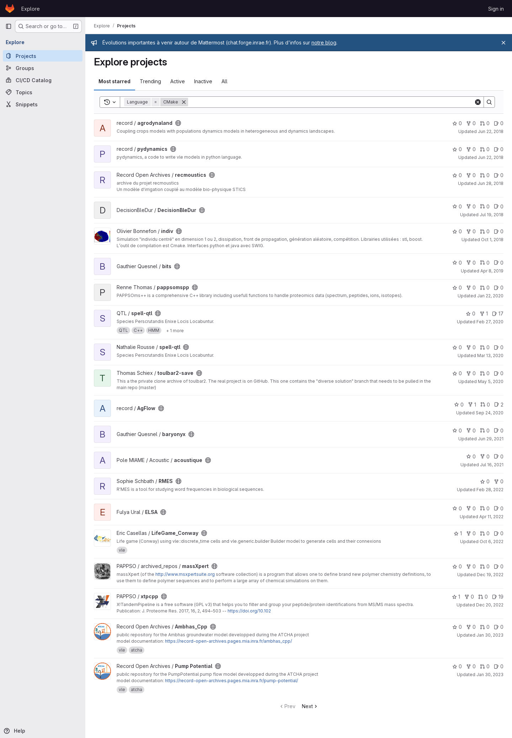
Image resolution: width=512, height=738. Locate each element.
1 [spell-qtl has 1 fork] (484, 313)
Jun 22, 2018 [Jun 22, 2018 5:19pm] (490, 157)
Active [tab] (177, 81)
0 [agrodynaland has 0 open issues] (498, 123)
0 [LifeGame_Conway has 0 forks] (471, 533)
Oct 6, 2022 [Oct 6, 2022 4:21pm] (491, 541)
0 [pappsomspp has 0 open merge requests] (485, 288)
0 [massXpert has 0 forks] (471, 566)
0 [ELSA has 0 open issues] (498, 508)
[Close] (503, 42)
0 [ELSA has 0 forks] (471, 508)
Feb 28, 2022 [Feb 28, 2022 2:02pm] (489, 489)
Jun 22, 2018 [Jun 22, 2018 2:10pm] (490, 131)
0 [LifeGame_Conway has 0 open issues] (498, 533)
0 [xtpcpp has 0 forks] (469, 597)
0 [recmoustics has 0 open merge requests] (485, 175)
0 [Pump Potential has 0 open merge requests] (485, 666)
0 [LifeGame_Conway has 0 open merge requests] (485, 533)
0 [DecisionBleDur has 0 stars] (457, 206)
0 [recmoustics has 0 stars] (457, 175)
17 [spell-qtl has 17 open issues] (497, 313)
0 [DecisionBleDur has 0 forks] (471, 206)
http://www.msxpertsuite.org (185, 574)
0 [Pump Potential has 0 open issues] (498, 666)
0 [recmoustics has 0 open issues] (498, 175)
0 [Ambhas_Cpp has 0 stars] (457, 627)
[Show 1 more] (175, 330)
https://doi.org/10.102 (249, 611)
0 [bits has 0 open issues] (498, 263)
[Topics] (42, 92)
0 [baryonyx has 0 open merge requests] (485, 431)
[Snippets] (42, 104)
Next (310, 706)
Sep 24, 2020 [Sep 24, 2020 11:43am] (489, 412)
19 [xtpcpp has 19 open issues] (497, 597)
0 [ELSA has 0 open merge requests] (485, 508)
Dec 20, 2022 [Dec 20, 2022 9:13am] (489, 604)
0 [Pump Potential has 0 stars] (457, 666)
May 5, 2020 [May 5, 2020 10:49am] (490, 381)
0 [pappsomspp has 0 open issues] (498, 288)
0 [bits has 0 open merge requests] (485, 263)
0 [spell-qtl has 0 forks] (471, 347)
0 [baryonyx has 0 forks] (471, 431)
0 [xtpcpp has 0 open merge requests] (483, 597)
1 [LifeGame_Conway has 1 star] (458, 533)
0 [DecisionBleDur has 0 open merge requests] (485, 206)
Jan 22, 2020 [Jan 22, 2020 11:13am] (490, 295)
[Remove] (184, 102)
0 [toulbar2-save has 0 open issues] (498, 373)
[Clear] (478, 102)
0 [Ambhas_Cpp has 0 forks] (471, 627)
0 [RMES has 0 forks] (498, 481)
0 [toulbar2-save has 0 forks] (471, 373)
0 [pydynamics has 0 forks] (471, 149)
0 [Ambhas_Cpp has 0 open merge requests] (485, 627)
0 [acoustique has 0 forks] (485, 456)
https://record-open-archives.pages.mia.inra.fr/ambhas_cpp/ (228, 641)
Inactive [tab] (203, 81)
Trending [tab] (150, 81)
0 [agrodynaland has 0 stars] (457, 123)
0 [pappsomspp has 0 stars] (457, 288)
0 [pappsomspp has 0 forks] (471, 288)
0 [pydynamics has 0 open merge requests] (485, 149)
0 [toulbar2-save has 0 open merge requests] (485, 373)
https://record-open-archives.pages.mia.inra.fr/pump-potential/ (231, 680)
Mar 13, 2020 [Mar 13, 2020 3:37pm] (490, 355)
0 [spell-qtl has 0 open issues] (498, 347)
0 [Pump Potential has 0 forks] (471, 666)
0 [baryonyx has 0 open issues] (498, 431)
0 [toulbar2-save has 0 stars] (457, 373)
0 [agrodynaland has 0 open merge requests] (485, 123)
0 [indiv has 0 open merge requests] (485, 231)
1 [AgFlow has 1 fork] (472, 405)
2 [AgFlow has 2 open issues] (498, 405)
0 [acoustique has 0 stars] (471, 456)
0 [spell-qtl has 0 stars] (470, 313)
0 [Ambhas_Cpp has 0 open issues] (498, 627)
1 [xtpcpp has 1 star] (456, 597)
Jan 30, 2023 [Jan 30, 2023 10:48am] (489, 674)
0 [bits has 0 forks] (471, 263)
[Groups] (42, 68)
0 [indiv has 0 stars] (457, 231)
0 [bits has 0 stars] (457, 263)
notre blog (323, 42)
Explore (30, 9)
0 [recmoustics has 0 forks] (471, 175)
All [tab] (225, 81)
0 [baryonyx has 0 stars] (457, 431)
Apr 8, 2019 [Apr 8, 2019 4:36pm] (491, 271)
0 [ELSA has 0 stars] (457, 508)
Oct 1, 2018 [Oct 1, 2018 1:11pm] (492, 239)
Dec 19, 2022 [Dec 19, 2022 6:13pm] (490, 574)
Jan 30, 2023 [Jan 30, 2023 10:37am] (489, 635)
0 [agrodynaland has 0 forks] (471, 123)
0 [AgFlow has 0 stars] (459, 405)
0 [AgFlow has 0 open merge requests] (485, 405)
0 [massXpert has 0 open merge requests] (485, 566)
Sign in (496, 9)
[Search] (331, 102)
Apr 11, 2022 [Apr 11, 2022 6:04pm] (491, 516)
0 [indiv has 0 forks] (471, 231)
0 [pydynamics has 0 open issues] (498, 149)
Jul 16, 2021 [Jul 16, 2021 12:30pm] (491, 464)
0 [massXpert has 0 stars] (457, 566)
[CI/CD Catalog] (42, 80)
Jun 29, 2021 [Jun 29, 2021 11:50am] (490, 438)
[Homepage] (10, 8)
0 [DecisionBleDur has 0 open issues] (498, 206)
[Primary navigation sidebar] (8, 26)
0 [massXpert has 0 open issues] (498, 566)
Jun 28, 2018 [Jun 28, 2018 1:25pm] (490, 183)
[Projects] (42, 56)
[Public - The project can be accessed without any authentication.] (178, 123)
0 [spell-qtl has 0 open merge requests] (485, 347)
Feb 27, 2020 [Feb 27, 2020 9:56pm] (489, 321)
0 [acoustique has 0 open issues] (498, 456)
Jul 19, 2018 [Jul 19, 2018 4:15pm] (491, 214)
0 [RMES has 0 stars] (485, 481)
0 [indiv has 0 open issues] (498, 231)
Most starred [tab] (114, 81)
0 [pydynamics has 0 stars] (457, 149)
